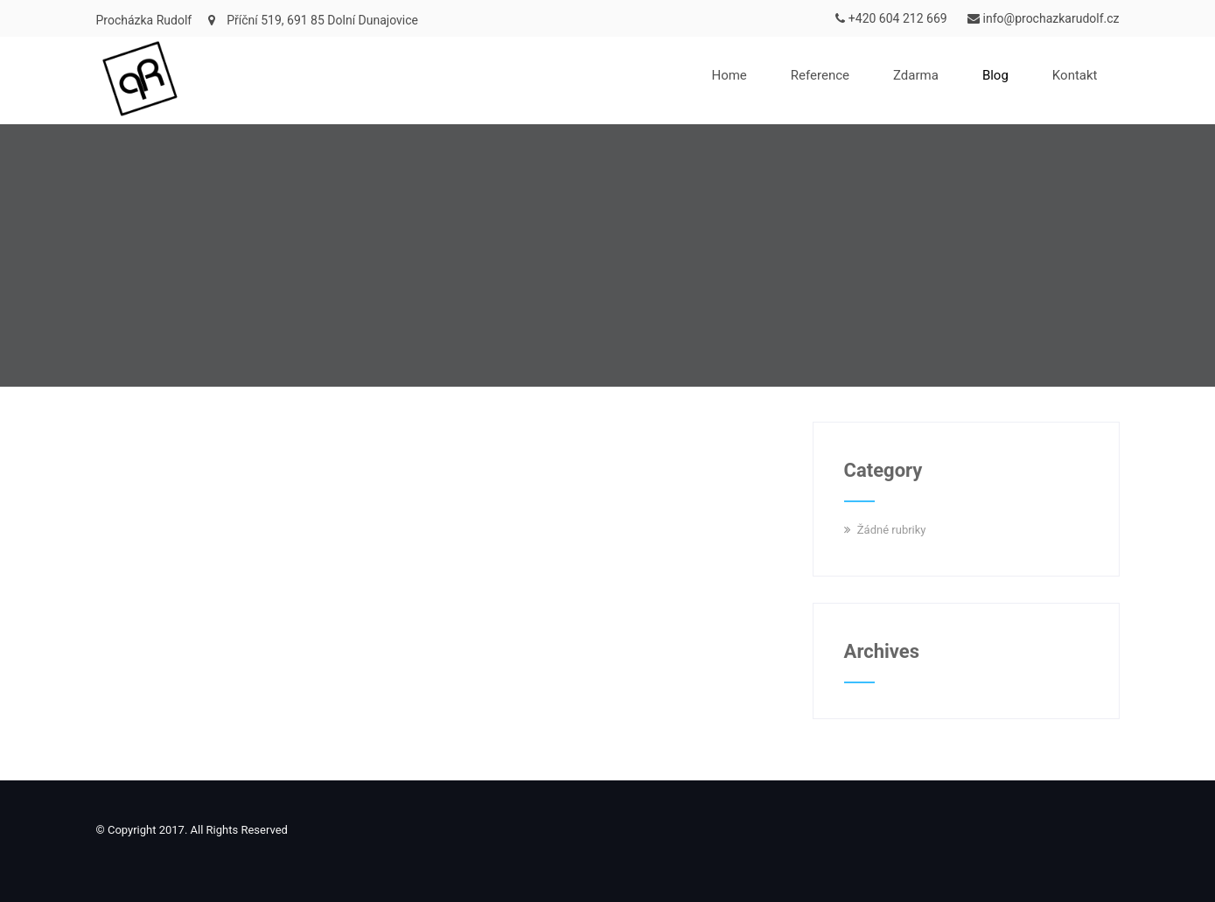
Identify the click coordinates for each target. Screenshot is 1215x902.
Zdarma (916, 75)
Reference (820, 75)
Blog (995, 75)
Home (728, 75)
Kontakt (1075, 75)
